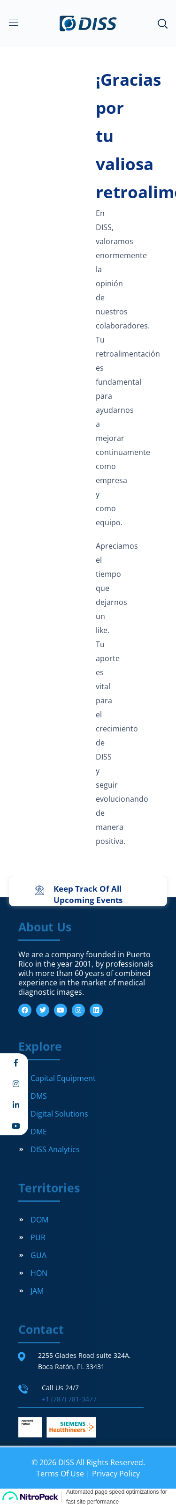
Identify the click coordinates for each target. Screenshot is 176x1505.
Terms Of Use (60, 1473)
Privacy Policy (116, 1473)
